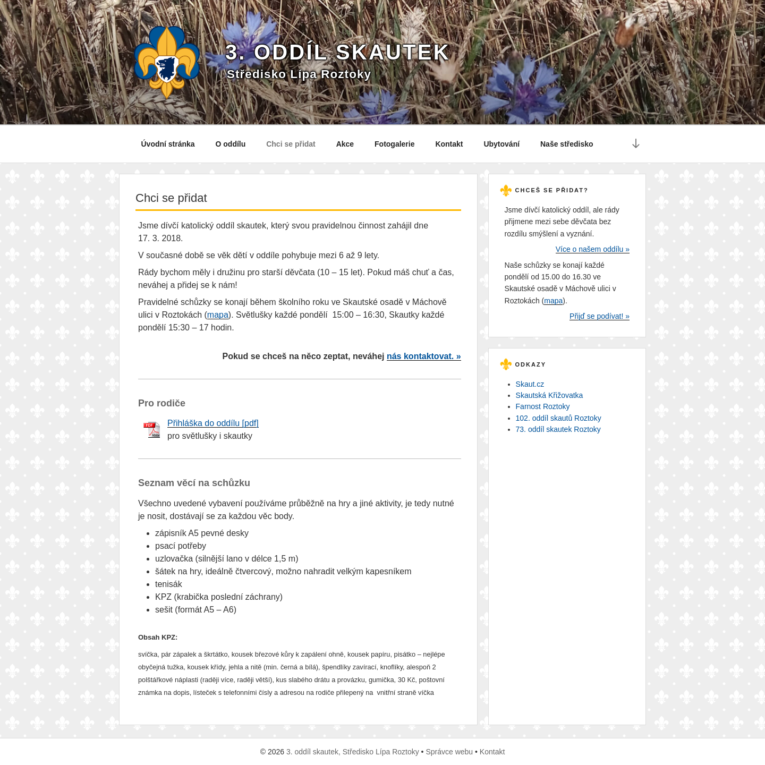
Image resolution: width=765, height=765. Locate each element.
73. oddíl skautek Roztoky (558, 429)
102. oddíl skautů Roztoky (558, 418)
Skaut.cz (530, 384)
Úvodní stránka (168, 144)
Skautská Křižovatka (549, 395)
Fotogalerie (394, 144)
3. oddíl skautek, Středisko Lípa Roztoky (352, 751)
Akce (345, 144)
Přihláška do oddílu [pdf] (213, 423)
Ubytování (501, 144)
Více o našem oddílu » (593, 249)
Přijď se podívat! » (600, 316)
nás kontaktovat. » (424, 356)
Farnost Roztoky (543, 406)
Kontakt (449, 144)
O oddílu (231, 144)
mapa (217, 314)
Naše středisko (566, 144)
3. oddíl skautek (337, 52)
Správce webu (449, 751)
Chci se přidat (291, 144)
